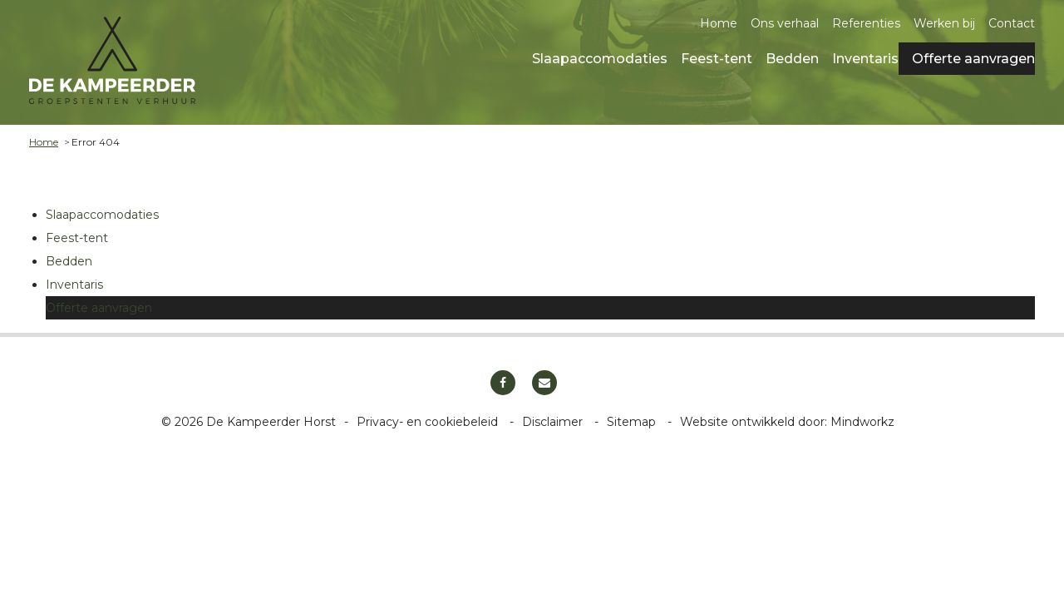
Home (718, 23)
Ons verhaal (785, 23)
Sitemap (633, 421)
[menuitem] (593, 58)
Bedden (792, 59)
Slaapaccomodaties (599, 59)
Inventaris (865, 59)
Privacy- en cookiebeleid (429, 421)
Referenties (866, 23)
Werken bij (944, 23)
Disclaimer (554, 421)
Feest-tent (716, 59)
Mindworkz (862, 421)
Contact (1011, 23)
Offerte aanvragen (973, 59)
